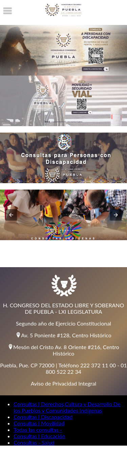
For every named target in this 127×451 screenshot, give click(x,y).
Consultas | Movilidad (39, 423)
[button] (11, 215)
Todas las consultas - (38, 429)
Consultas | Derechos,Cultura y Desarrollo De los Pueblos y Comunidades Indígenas (67, 407)
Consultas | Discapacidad (43, 417)
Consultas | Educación (39, 436)
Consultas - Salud (34, 442)
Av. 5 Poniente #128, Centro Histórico (63, 335)
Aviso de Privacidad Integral (64, 383)
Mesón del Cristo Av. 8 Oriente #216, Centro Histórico (63, 350)
